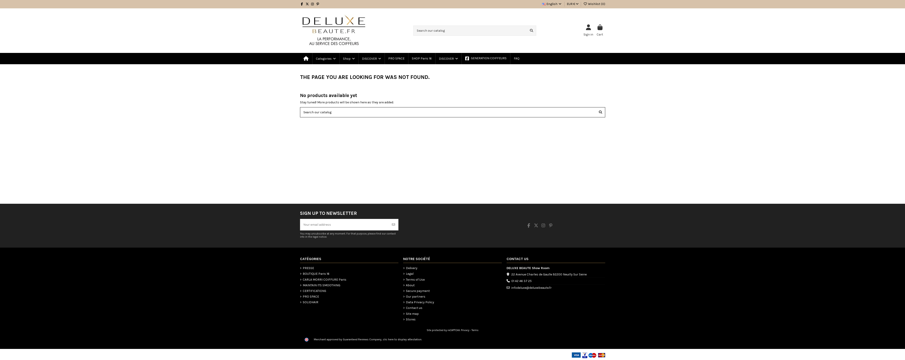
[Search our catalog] (531, 31)
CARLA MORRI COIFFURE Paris (324, 280)
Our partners (415, 296)
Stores (411, 319)
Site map (412, 314)
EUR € (573, 4)
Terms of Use (415, 280)
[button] (348, 58)
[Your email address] (344, 224)
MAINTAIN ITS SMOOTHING (321, 285)
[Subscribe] (393, 224)
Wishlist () (594, 4)
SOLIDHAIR (310, 302)
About (410, 285)
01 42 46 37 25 (521, 281)
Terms (475, 330)
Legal (410, 274)
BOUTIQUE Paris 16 (316, 274)
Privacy (465, 330)
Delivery (411, 268)
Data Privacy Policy (420, 302)
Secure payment (418, 291)
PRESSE (308, 268)
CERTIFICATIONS (314, 291)
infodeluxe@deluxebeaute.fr (531, 288)
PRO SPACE (311, 296)
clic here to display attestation (402, 339)
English (552, 4)
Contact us (414, 308)
